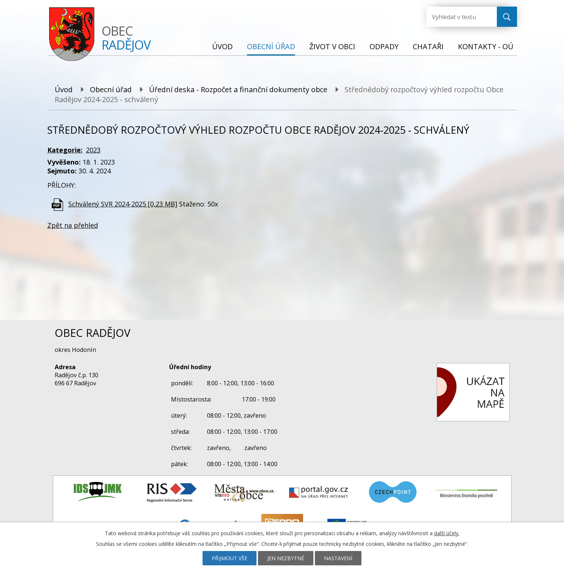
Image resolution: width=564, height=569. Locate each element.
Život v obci (332, 46)
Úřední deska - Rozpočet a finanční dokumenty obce (238, 89)
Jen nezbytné (285, 558)
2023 (93, 149)
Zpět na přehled (72, 225)
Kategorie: (65, 149)
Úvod (222, 46)
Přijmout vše (229, 558)
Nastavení (338, 558)
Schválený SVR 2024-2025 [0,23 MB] (122, 203)
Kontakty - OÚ (485, 46)
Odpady (384, 46)
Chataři (428, 46)
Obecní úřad (271, 46)
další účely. (446, 533)
